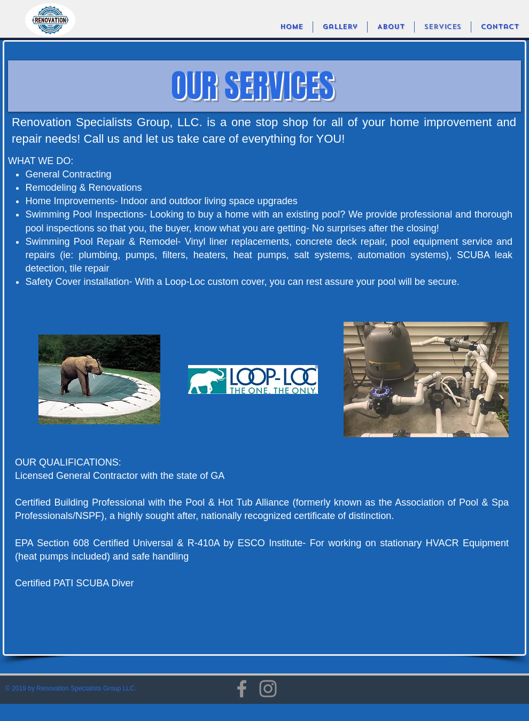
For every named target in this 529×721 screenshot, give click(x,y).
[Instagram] (267, 688)
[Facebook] (241, 688)
